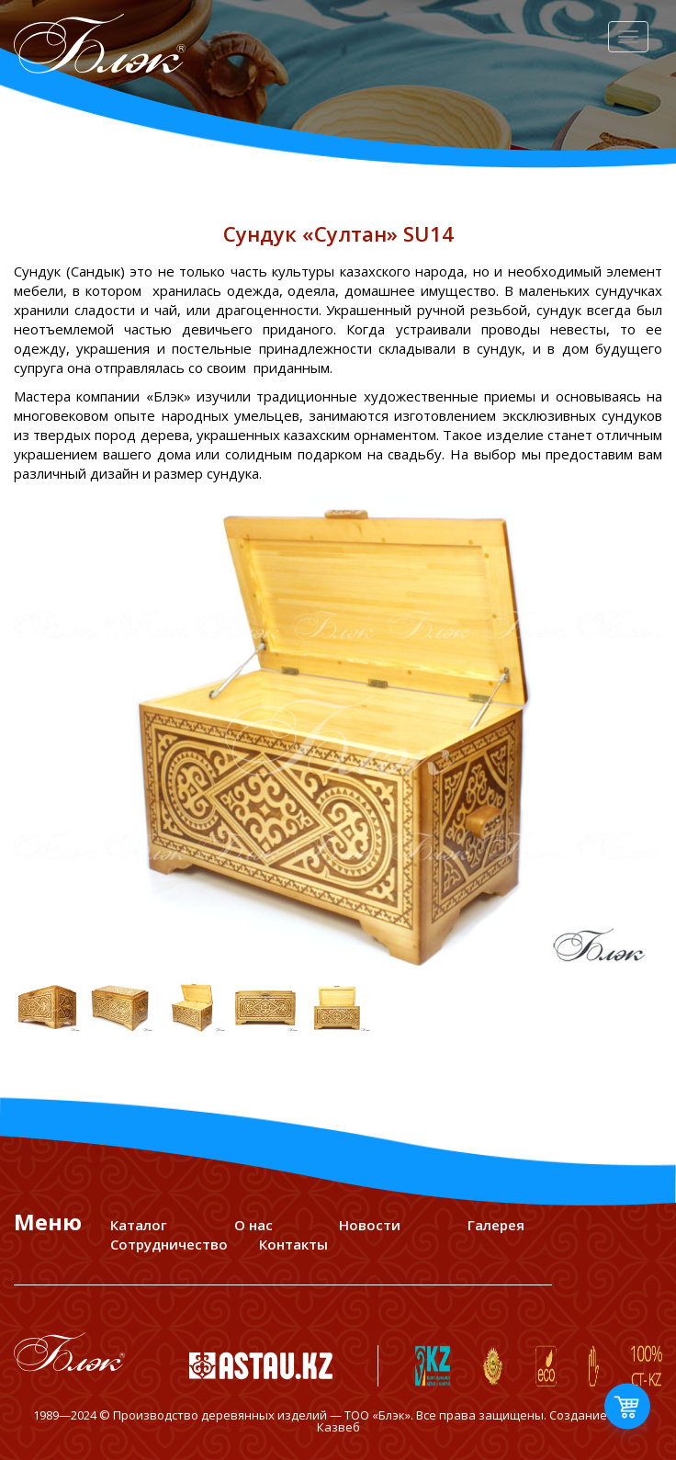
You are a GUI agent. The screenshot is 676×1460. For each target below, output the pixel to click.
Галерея (496, 1225)
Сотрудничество (169, 1244)
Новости (369, 1225)
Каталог (138, 1225)
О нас (253, 1225)
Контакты (293, 1244)
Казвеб (338, 1427)
